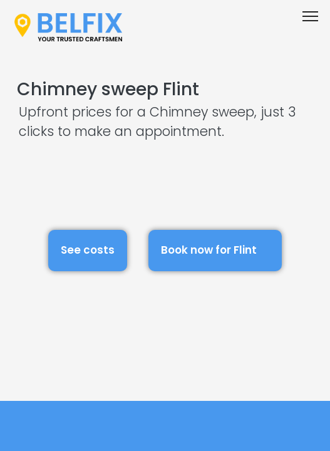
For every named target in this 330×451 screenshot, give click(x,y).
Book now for (215, 248)
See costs (88, 249)
